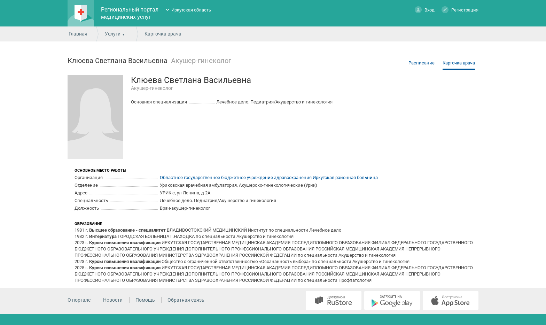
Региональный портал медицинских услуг (129, 13)
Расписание (421, 62)
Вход (425, 9)
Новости (113, 300)
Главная (78, 34)
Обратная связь (185, 300)
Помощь (145, 300)
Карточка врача (459, 62)
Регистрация (460, 9)
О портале (79, 300)
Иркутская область (191, 10)
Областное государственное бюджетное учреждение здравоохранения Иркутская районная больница (269, 177)
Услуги (112, 34)
